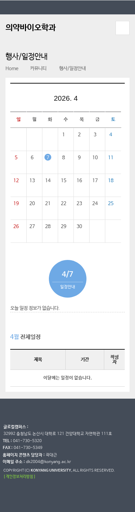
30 (79, 226)
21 (48, 203)
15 (63, 180)
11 (110, 157)
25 (110, 203)
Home (11, 68)
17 (95, 180)
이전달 (43, 99)
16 (79, 180)
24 (95, 203)
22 (63, 203)
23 (79, 203)
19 (16, 203)
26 (16, 226)
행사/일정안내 (69, 68)
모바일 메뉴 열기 (122, 28)
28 (48, 226)
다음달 (88, 99)
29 (63, 226)
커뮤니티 (35, 68)
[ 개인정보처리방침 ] (19, 476)
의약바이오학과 (30, 28)
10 (95, 157)
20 (32, 203)
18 (110, 180)
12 (16, 180)
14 (48, 180)
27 (32, 226)
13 (32, 180)
